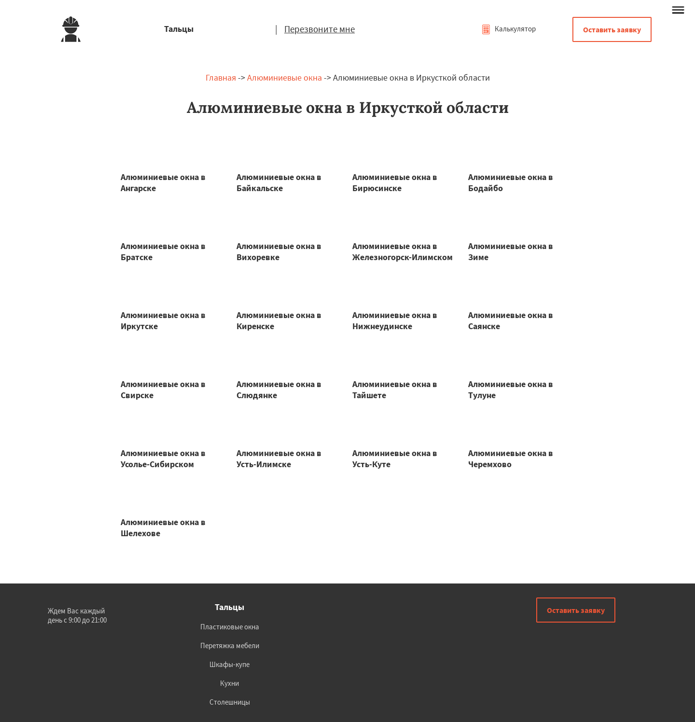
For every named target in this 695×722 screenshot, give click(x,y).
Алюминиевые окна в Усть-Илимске (278, 458)
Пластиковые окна (229, 626)
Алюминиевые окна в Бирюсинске (394, 182)
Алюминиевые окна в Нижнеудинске (394, 320)
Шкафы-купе (229, 664)
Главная (221, 77)
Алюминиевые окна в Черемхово (510, 458)
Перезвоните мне (319, 29)
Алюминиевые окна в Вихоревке (278, 251)
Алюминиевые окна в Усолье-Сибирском (163, 458)
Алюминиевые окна (284, 77)
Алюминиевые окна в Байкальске (278, 182)
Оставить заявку (612, 29)
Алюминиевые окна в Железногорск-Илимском (402, 251)
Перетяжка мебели (229, 645)
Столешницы (229, 702)
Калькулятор (508, 28)
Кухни (229, 683)
